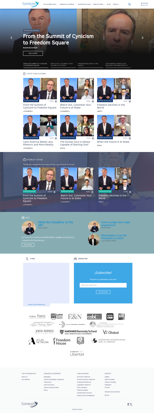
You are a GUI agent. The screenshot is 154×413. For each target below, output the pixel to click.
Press (46, 390)
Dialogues (108, 385)
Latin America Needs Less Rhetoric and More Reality (38, 143)
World (99, 145)
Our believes (26, 379)
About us (24, 377)
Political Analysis (82, 390)
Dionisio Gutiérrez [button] (67, 4)
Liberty (99, 111)
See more (33, 53)
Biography (47, 377)
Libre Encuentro (49, 385)
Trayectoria (47, 382)
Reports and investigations (86, 395)
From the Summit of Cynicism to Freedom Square (58, 39)
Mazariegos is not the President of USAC (114, 237)
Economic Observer (83, 377)
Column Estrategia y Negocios (54, 379)
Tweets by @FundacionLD (36, 304)
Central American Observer (86, 379)
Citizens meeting (110, 382)
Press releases (82, 387)
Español (145, 3)
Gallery (107, 377)
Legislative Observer (84, 385)
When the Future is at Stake (113, 141)
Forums (107, 387)
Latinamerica (28, 111)
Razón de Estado (30, 48)
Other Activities (110, 379)
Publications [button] (98, 4)
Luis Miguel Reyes (108, 241)
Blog (109, 4)
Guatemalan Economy (84, 393)
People (62, 148)
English (145, 5)
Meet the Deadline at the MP (55, 223)
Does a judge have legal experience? (115, 224)
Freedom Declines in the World (111, 106)
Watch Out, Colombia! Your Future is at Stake (75, 106)
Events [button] (115, 4)
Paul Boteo (43, 228)
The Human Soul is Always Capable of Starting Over (75, 143)
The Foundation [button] (49, 4)
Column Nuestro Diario (51, 387)
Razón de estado (84, 4)
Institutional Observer (84, 382)
